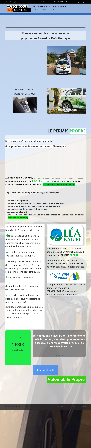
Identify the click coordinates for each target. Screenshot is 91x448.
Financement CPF (39, 10)
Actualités (52, 10)
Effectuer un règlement (57, 6)
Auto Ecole (75, 406)
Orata (84, 406)
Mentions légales (61, 406)
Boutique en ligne (41, 6)
